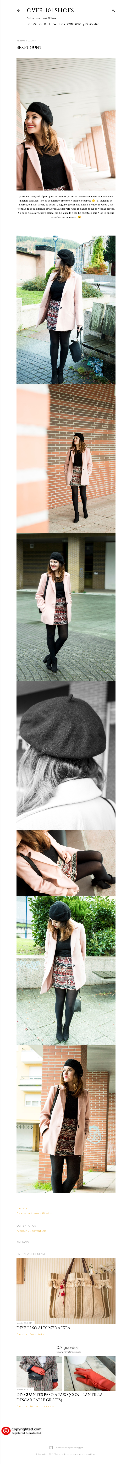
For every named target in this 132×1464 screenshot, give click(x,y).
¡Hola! (87, 24)
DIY (40, 24)
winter (49, 1213)
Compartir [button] (21, 1208)
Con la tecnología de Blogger (66, 1448)
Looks (31, 24)
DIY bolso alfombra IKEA (43, 1327)
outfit (42, 1213)
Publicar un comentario (31, 1231)
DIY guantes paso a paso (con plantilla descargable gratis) (59, 1397)
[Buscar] (113, 9)
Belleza (50, 24)
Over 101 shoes (50, 10)
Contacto (74, 24)
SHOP (61, 24)
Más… (97, 24)
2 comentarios (37, 1334)
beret (29, 1213)
